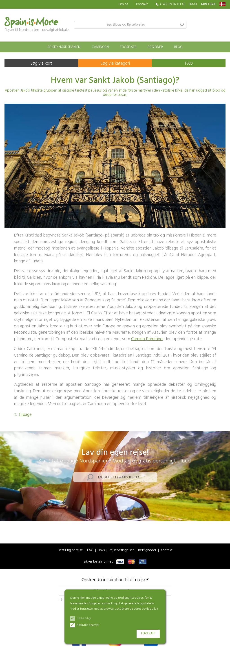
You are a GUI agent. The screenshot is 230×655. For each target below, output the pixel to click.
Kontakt (142, 4)
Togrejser (128, 47)
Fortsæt (148, 633)
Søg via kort (41, 63)
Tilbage (25, 415)
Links (101, 550)
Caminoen (100, 47)
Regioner (155, 47)
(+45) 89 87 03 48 (172, 4)
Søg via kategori (115, 63)
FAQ (189, 63)
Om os (123, 4)
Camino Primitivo (147, 339)
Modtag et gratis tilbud (118, 477)
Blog (178, 47)
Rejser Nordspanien (64, 47)
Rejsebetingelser (121, 550)
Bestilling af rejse (70, 550)
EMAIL (193, 4)
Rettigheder (147, 550)
